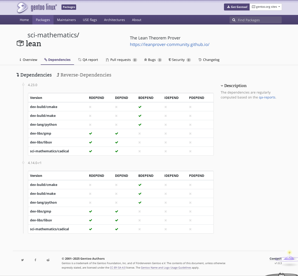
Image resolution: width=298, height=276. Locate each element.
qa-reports (267, 97)
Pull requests (121, 59)
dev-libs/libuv (41, 142)
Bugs (153, 59)
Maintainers (66, 19)
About (136, 19)
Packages (43, 19)
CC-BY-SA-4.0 (117, 267)
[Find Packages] (260, 19)
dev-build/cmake (43, 107)
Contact (276, 259)
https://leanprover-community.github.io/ (170, 44)
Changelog (209, 59)
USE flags (90, 19)
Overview (28, 59)
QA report (88, 59)
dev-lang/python (43, 124)
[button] (237, 6)
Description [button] (235, 85)
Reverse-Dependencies (84, 75)
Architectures (114, 19)
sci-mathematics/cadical (49, 151)
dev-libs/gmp (40, 133)
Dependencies (57, 59)
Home (24, 19)
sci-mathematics (52, 35)
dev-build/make (43, 115)
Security (180, 59)
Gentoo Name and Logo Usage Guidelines (166, 267)
